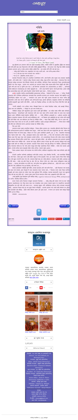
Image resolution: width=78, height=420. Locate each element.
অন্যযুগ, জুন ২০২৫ (43, 312)
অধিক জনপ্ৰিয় (29, 293)
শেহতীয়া (38, 293)
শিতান (48, 293)
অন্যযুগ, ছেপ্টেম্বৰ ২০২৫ (44, 332)
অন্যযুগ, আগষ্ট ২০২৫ (30, 312)
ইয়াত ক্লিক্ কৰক (34, 278)
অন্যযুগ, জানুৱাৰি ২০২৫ (30, 332)
